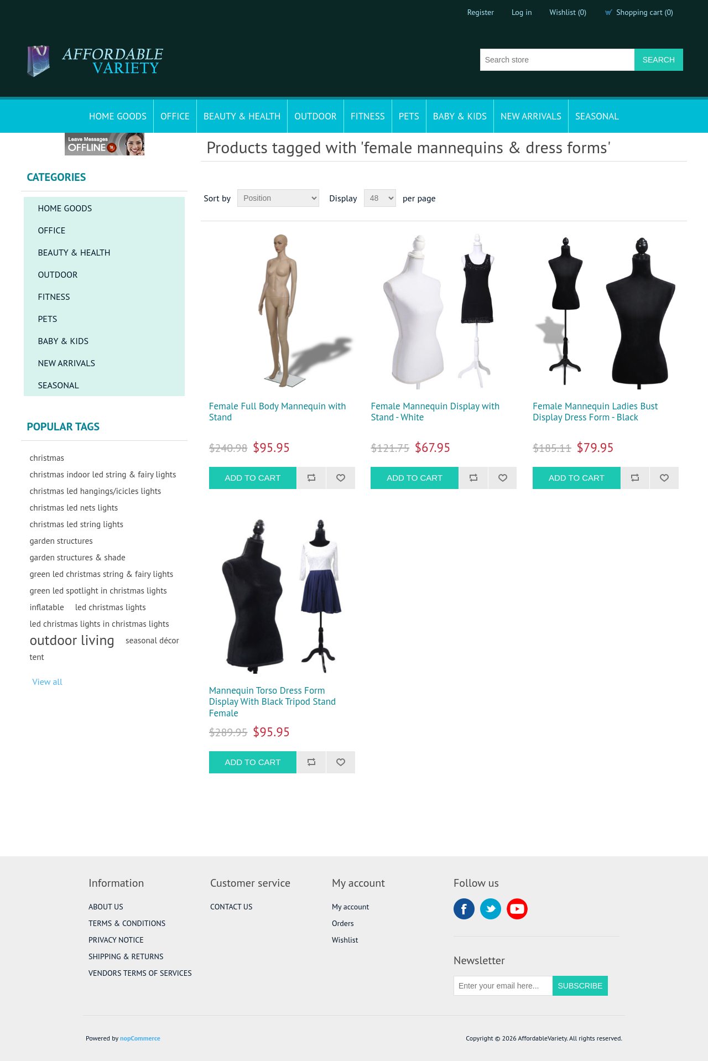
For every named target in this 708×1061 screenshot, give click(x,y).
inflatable (46, 606)
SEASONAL (597, 116)
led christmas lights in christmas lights (99, 623)
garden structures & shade (77, 557)
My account (350, 907)
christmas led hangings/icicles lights (95, 490)
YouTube (517, 908)
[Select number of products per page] (380, 198)
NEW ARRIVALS (531, 116)
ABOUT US (105, 907)
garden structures (60, 540)
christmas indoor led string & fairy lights (102, 474)
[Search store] (557, 60)
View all (47, 681)
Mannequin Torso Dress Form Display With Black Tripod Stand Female (272, 702)
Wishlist (345, 940)
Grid (657, 198)
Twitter (490, 908)
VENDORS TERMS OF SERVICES (140, 973)
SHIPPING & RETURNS (125, 956)
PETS (409, 116)
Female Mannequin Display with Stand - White (435, 412)
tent (36, 656)
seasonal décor (152, 640)
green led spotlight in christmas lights (97, 590)
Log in (522, 12)
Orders (343, 923)
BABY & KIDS (460, 116)
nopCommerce (140, 1038)
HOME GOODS (118, 116)
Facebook (464, 908)
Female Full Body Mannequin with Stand (277, 412)
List (677, 198)
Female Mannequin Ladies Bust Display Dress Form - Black (595, 412)
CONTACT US (231, 907)
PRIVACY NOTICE (116, 940)
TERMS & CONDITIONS (126, 923)
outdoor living (71, 640)
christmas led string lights (76, 523)
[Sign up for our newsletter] (503, 986)
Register (480, 12)
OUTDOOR (315, 116)
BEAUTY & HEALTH (242, 116)
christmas (46, 457)
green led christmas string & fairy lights (101, 573)
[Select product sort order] (278, 198)
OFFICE (175, 116)
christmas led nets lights (73, 507)
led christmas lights (110, 606)
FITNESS (368, 116)
